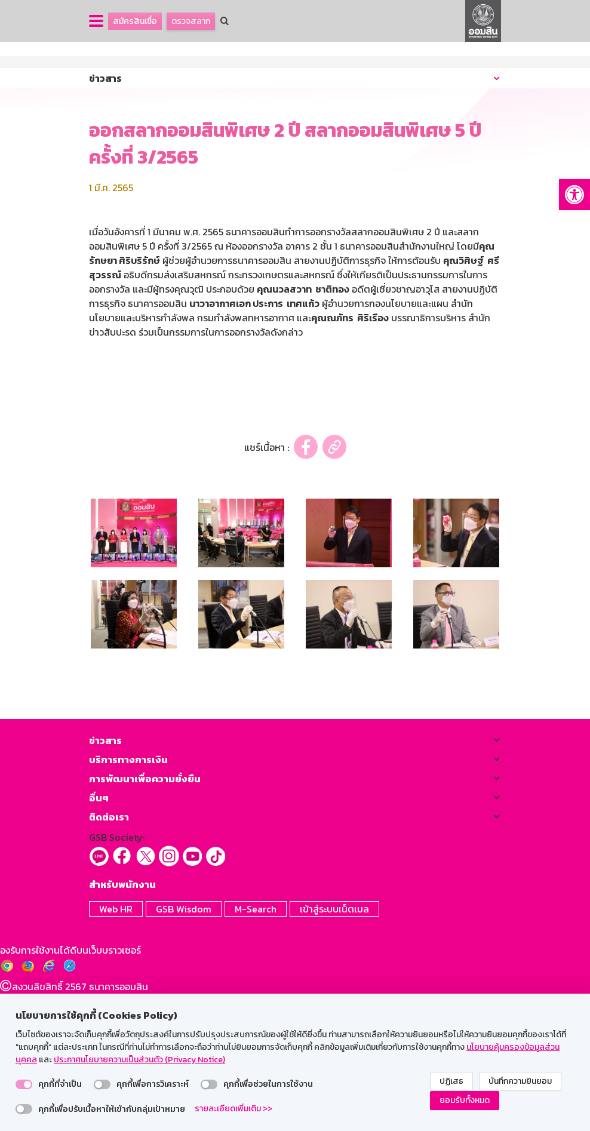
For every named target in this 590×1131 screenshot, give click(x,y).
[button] (574, 194)
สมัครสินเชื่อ (135, 21)
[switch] (24, 1084)
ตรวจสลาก (190, 21)
